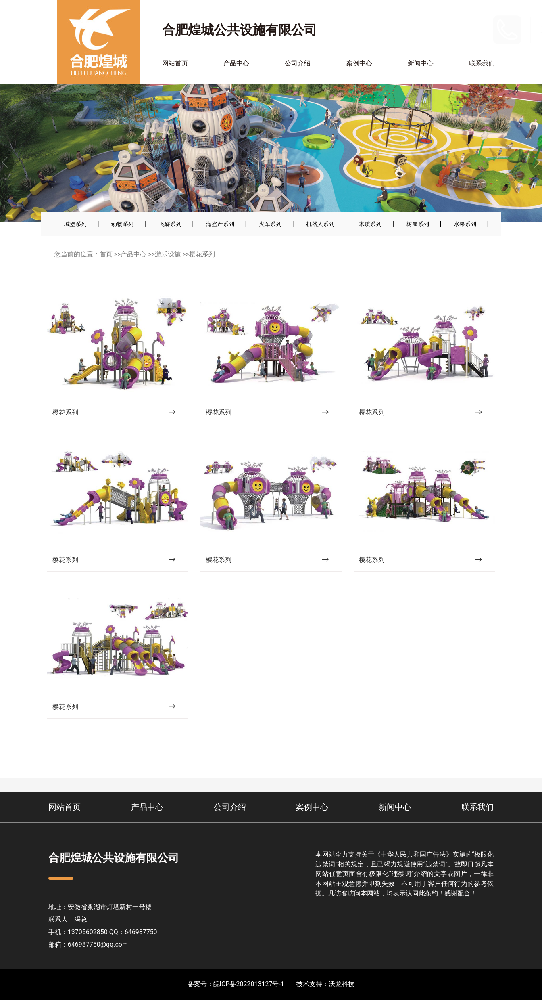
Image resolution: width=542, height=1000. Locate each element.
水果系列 (465, 224)
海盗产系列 (220, 224)
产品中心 (236, 63)
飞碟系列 (170, 224)
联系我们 (482, 63)
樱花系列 (202, 254)
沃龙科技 (341, 984)
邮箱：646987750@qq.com (88, 944)
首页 (106, 254)
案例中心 (359, 63)
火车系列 (270, 224)
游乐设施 (168, 254)
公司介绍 (298, 63)
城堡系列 (75, 224)
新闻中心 (421, 63)
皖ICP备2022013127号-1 (248, 984)
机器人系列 (320, 224)
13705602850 (466, 29)
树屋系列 (417, 224)
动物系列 (122, 224)
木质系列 (370, 224)
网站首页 (175, 63)
